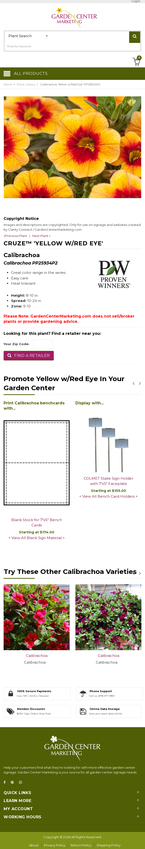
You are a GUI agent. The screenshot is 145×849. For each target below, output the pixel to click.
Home (8, 84)
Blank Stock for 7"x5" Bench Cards (36, 523)
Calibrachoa (37, 655)
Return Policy (81, 845)
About (34, 845)
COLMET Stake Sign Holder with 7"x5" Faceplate (108, 481)
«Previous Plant (15, 236)
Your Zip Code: (16, 344)
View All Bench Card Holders (108, 496)
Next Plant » (41, 236)
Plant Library (26, 84)
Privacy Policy (54, 845)
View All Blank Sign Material (37, 538)
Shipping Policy (109, 845)
